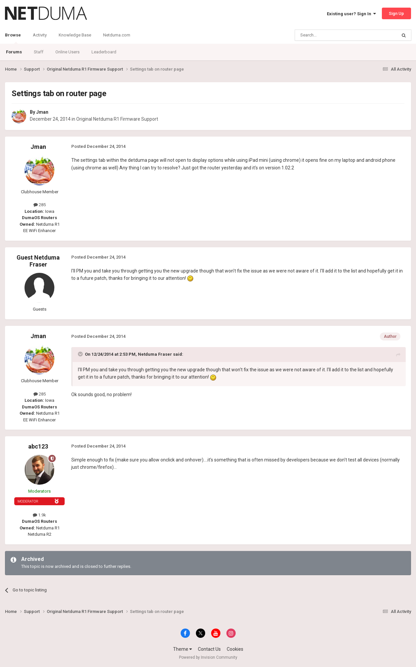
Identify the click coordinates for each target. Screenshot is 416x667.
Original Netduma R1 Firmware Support (117, 119)
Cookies (235, 649)
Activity (40, 34)
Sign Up (396, 13)
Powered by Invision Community (208, 657)
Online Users (67, 51)
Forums (14, 51)
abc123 (38, 446)
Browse (13, 38)
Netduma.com (116, 34)
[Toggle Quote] (81, 354)
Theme (182, 649)
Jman (42, 112)
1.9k (39, 515)
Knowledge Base (75, 34)
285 (39, 204)
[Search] (330, 35)
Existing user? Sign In (351, 13)
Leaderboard (103, 51)
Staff (38, 51)
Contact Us (209, 649)
